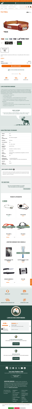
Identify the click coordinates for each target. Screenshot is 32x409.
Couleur (2, 61)
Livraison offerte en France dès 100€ (7, 302)
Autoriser (19, 43)
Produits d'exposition (24, 398)
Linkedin (25, 368)
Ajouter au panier (17, 66)
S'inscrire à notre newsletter (16, 376)
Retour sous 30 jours (24, 302)
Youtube (22, 368)
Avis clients (14, 401)
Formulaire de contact (15, 391)
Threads (16, 368)
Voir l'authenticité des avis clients (5, 329)
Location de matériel (16, 397)
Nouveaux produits (25, 393)
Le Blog (7, 368)
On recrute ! (6, 393)
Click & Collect (15, 395)
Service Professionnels (15, 399)
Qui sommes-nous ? (7, 390)
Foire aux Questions (16, 392)
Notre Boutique (15, 394)
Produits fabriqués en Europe (25, 395)
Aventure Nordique (9, 381)
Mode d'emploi (4, 48)
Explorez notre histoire (13, 387)
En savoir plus (16, 343)
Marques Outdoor (25, 390)
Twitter (19, 368)
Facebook (13, 368)
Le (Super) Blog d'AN (7, 391)
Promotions (24, 391)
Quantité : (29, 61)
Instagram (10, 368)
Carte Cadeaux (24, 399)
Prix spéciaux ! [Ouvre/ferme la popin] (31, 282)
